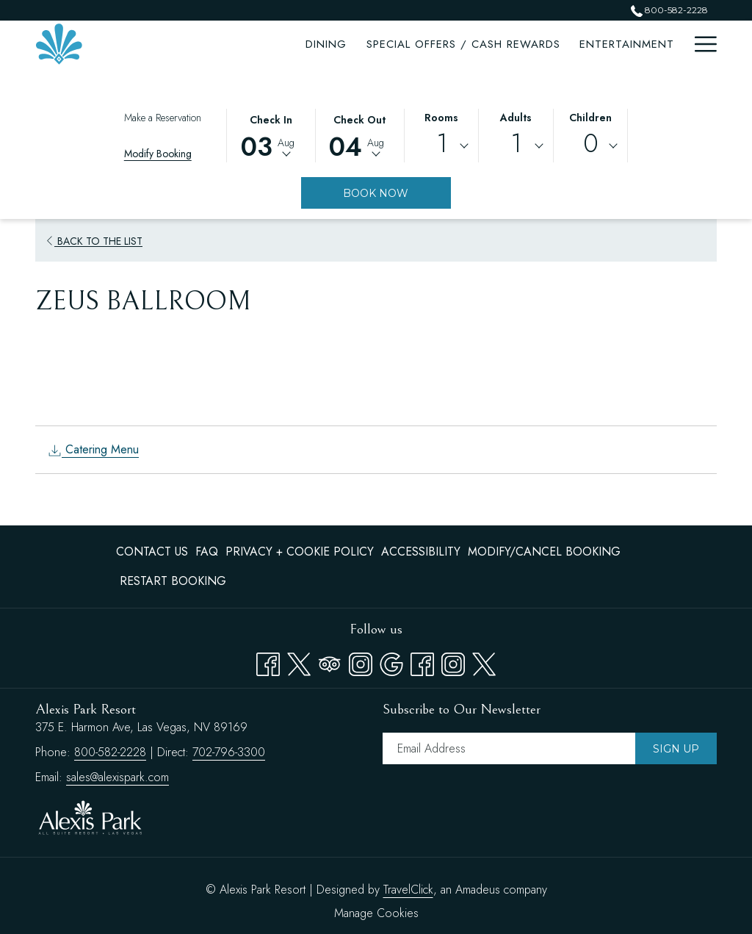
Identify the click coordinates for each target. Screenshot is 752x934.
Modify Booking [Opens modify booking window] (158, 153)
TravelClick (408, 889)
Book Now (375, 193)
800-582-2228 (110, 752)
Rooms (441, 117)
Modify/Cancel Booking (544, 551)
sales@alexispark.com (117, 777)
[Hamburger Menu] (700, 44)
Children (590, 117)
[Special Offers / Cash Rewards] (286, 44)
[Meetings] (546, 44)
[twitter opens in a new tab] (484, 661)
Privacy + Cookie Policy (299, 551)
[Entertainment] (450, 44)
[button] (271, 134)
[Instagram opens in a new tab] (360, 661)
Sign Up (676, 748)
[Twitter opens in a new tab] (299, 661)
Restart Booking (173, 580)
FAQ (206, 551)
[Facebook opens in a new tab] (268, 661)
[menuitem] (154, 552)
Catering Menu (93, 449)
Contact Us (152, 551)
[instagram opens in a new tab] (453, 661)
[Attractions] (634, 44)
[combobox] (442, 146)
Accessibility (420, 551)
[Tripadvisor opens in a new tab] (329, 661)
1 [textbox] (441, 144)
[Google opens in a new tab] (391, 661)
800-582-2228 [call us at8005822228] (669, 9)
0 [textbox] (591, 144)
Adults (516, 117)
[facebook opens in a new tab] (422, 661)
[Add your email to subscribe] (509, 748)
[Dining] (150, 44)
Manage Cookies (376, 913)
